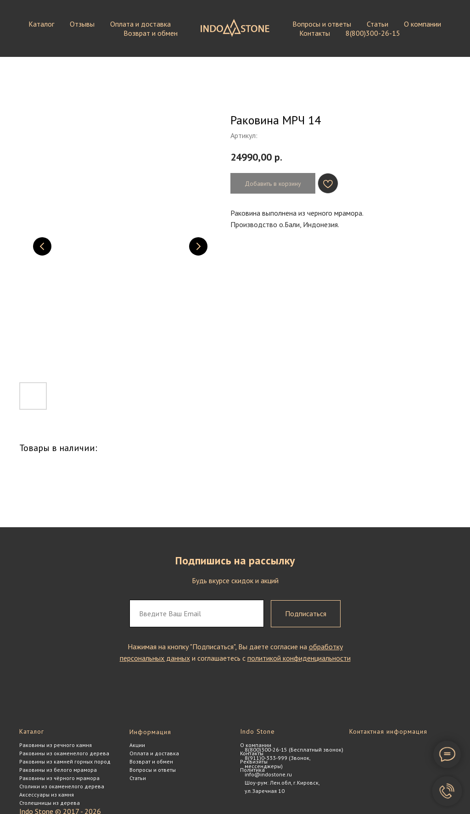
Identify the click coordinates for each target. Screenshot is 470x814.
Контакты (314, 33)
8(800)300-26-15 (373, 33)
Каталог (41, 23)
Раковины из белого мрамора (58, 769)
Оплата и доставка (140, 23)
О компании (422, 23)
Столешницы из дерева (49, 802)
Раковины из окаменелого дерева (64, 753)
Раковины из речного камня (55, 745)
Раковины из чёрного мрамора (59, 778)
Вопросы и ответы (321, 23)
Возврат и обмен (150, 33)
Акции (137, 745)
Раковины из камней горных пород (65, 761)
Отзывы (82, 23)
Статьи (377, 23)
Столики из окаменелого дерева (61, 786)
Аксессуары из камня (46, 794)
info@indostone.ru (268, 774)
